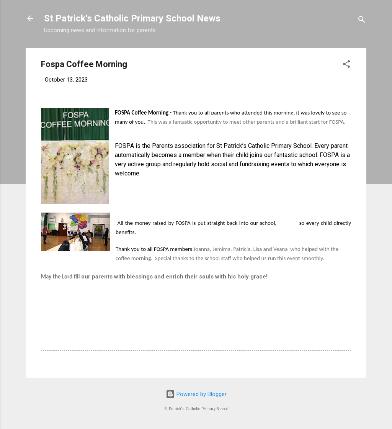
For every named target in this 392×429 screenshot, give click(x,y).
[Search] (361, 21)
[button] (346, 65)
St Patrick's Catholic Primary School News (132, 18)
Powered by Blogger (196, 394)
